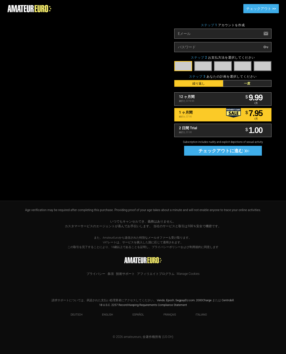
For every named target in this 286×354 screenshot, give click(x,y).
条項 (110, 273)
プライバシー (95, 273)
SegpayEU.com (185, 300)
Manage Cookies (188, 273)
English (105, 315)
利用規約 (195, 247)
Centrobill (228, 300)
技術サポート (125, 273)
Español (135, 315)
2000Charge (204, 300)
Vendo (161, 300)
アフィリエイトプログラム (156, 273)
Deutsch (73, 315)
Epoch (170, 300)
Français (167, 315)
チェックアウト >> (261, 8)
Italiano (198, 315)
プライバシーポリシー (166, 247)
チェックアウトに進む (222, 150)
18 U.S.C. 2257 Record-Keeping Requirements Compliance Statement (143, 305)
